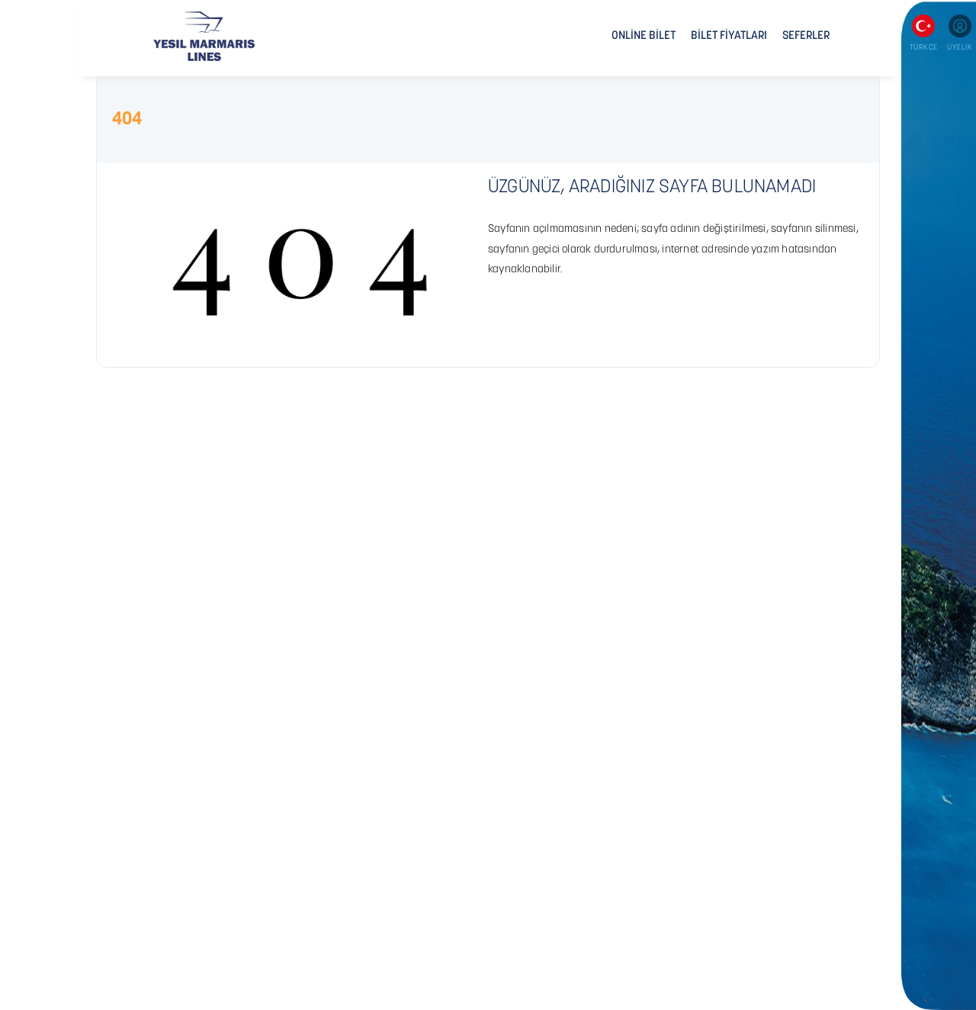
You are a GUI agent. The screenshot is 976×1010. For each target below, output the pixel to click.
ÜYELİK (959, 47)
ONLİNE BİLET (644, 36)
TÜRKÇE (924, 47)
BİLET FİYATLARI (729, 36)
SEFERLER (806, 36)
